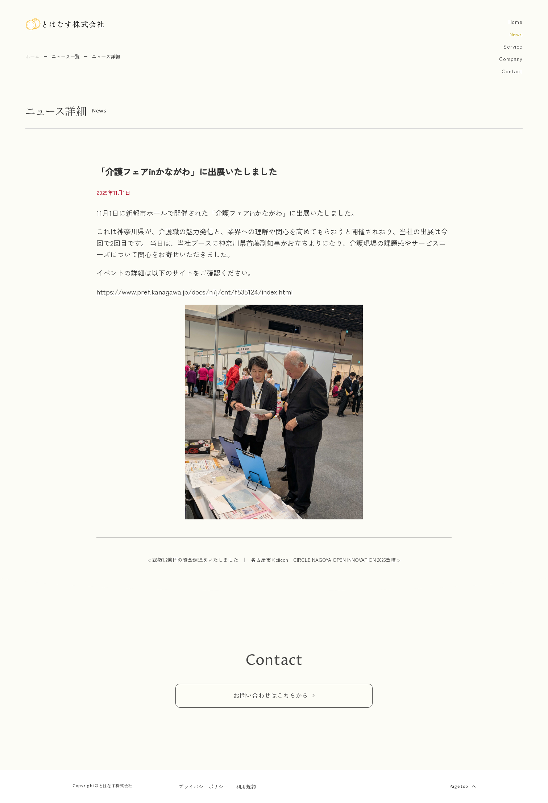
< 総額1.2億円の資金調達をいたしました (193, 559)
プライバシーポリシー (204, 786)
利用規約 (246, 786)
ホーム (32, 56)
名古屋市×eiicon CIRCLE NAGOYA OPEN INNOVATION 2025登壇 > (325, 559)
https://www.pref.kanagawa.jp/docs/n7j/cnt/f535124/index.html (194, 291)
